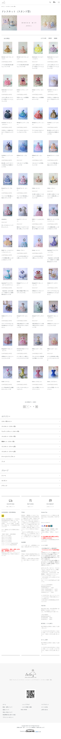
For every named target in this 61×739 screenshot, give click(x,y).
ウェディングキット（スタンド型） (13, 432)
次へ (36, 406)
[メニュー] (58, 2)
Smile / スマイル (5, 381)
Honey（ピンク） (36, 250)
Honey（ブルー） (21, 250)
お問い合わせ (43, 714)
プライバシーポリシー (7, 722)
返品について (5, 714)
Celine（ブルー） (51, 188)
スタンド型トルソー (8, 421)
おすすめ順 (43, 38)
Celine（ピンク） (36, 188)
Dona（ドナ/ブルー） (52, 381)
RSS (22, 714)
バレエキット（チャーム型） (10, 454)
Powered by (30, 735)
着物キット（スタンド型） (10, 443)
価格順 (50, 38)
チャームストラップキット (10, 459)
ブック (4, 464)
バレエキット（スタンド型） (10, 437)
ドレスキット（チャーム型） (10, 448)
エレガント (5, 484)
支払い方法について (6, 716)
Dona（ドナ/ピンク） (37, 381)
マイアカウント (44, 709)
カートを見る (43, 711)
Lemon (18, 381)
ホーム (3, 6)
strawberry (4, 219)
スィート (4, 479)
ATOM (25, 714)
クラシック (5, 490)
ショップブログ (24, 709)
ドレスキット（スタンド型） (12, 6)
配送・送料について (6, 711)
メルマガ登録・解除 (25, 711)
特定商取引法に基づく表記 (8, 719)
